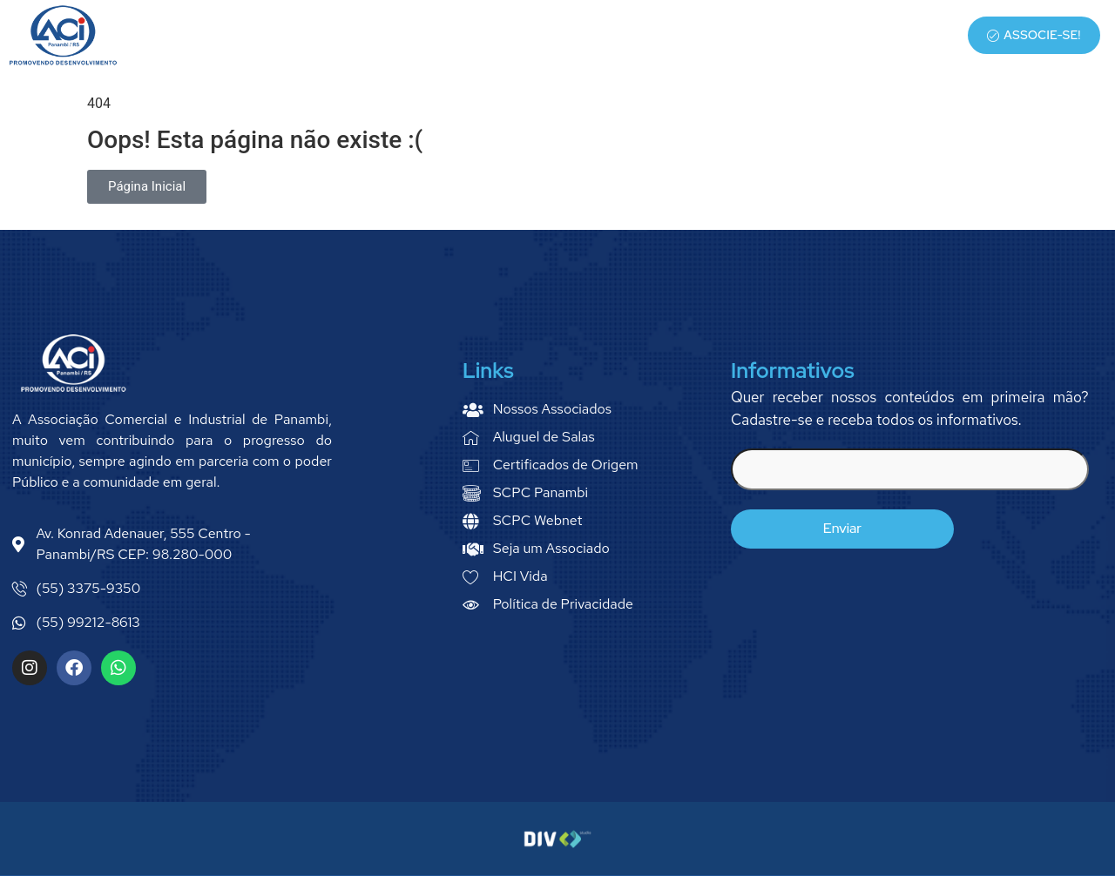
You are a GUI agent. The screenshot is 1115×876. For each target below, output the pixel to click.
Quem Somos (641, 36)
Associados (827, 36)
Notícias (917, 36)
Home (559, 36)
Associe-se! (1033, 35)
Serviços (735, 36)
